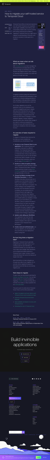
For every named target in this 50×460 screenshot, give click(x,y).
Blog (6, 11)
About (34, 418)
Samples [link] (25, 361)
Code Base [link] (25, 357)
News (34, 421)
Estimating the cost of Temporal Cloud (24, 306)
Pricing (10, 390)
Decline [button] (44, 457)
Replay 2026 (35, 411)
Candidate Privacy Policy (31, 434)
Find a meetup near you (37, 407)
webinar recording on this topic (21, 277)
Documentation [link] (25, 354)
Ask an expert (35, 393)
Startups (10, 394)
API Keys (24, 161)
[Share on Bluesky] (42, 25)
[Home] (6, 4)
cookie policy (32, 458)
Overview (10, 386)
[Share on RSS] (42, 24)
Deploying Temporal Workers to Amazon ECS (24, 319)
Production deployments (13, 410)
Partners (34, 423)
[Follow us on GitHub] (36, 378)
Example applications (36, 389)
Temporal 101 (11, 411)
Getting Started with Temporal (14, 406)
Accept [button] (38, 457)
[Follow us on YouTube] (32, 378)
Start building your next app (14, 407)
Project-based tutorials (37, 387)
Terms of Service (38, 434)
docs (22, 279)
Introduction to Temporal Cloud (14, 414)
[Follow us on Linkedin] (38, 378)
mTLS (30, 161)
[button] (47, 4)
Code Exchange (35, 390)
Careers (34, 419)
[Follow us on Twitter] (34, 378)
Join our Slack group (36, 406)
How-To (9, 11)
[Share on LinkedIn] (44, 25)
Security (10, 391)
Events (34, 410)
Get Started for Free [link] (15, 398)
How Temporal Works (13, 387)
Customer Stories (36, 386)
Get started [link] (41, 47)
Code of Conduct (43, 434)
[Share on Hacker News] (42, 27)
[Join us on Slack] (40, 378)
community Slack (19, 284)
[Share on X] (43, 24)
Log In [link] (11, 401)
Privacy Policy (26, 434)
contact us (21, 281)
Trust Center (11, 393)
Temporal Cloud (20, 66)
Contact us (35, 422)
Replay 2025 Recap (36, 391)
